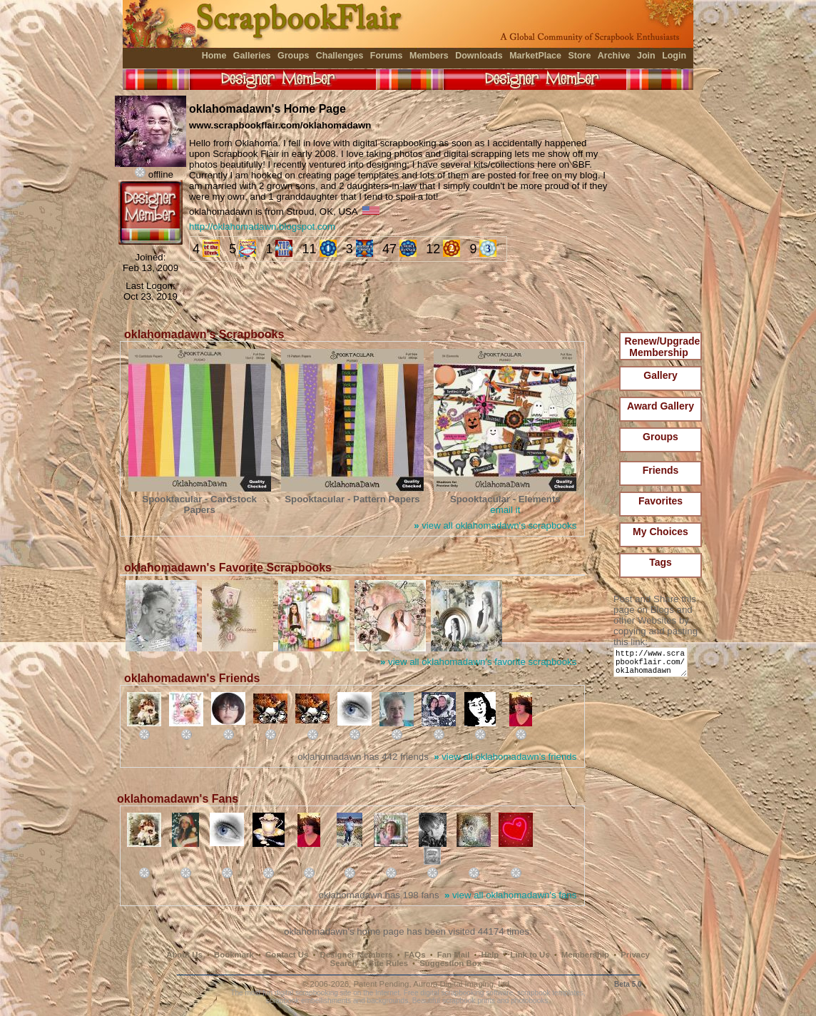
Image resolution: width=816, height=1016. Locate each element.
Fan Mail (453, 954)
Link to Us (530, 954)
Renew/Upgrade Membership (662, 346)
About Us (184, 954)
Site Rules (388, 963)
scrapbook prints (468, 1001)
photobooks (529, 1001)
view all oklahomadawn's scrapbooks (495, 525)
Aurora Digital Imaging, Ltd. (462, 984)
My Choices (660, 531)
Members (429, 56)
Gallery (660, 375)
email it (505, 509)
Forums (386, 56)
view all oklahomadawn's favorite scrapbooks (478, 661)
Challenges (340, 56)
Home (214, 56)
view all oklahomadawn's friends (505, 756)
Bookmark (234, 954)
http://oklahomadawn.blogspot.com (262, 226)
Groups (293, 56)
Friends (661, 470)
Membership (585, 954)
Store (579, 56)
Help (490, 954)
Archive (614, 56)
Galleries (252, 56)
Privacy (635, 954)
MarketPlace (535, 56)
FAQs (415, 954)
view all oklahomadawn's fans (510, 895)
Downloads (479, 56)
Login (674, 56)
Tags (660, 562)
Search (343, 963)
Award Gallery (660, 406)
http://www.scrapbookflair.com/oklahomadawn (653, 665)
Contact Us (286, 954)
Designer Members (356, 954)
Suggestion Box (450, 963)
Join (646, 56)
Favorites (660, 501)
